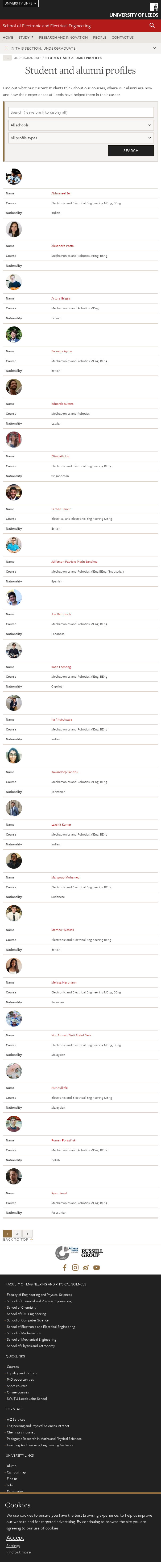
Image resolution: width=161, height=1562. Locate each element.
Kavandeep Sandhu (64, 772)
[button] (152, 25)
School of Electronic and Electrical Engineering (46, 25)
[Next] (27, 1234)
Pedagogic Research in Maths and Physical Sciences (44, 1438)
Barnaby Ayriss (61, 351)
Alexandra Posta (62, 245)
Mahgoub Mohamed (65, 877)
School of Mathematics (23, 1333)
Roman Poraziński (63, 1140)
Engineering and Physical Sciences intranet (38, 1425)
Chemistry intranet (21, 1432)
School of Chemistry (21, 1307)
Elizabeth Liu (60, 456)
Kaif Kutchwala (61, 719)
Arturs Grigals (61, 298)
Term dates (15, 1491)
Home (8, 37)
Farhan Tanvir (61, 508)
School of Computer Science (28, 1320)
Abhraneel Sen (61, 193)
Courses (13, 1366)
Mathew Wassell (62, 930)
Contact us (123, 37)
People (99, 37)
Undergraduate (28, 57)
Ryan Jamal (59, 1193)
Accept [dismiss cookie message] (15, 1537)
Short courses (17, 1385)
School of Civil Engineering (26, 1313)
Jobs (10, 1485)
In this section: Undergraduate (43, 48)
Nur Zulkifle (59, 1087)
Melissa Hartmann (64, 982)
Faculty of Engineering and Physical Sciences (39, 1294)
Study (24, 37)
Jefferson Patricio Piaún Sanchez (74, 561)
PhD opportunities (20, 1379)
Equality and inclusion (22, 1373)
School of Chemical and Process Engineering (39, 1301)
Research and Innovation (63, 37)
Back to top (15, 1239)
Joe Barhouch (61, 614)
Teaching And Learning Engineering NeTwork (40, 1445)
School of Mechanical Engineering (31, 1339)
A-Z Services (16, 1419)
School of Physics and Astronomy (31, 1345)
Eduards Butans (62, 403)
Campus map (16, 1472)
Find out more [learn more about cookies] (18, 1552)
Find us (12, 1478)
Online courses (18, 1392)
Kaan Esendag (61, 666)
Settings (13, 1545)
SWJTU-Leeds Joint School (27, 1398)
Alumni (12, 1465)
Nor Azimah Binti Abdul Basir (71, 1035)
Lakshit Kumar (61, 824)
